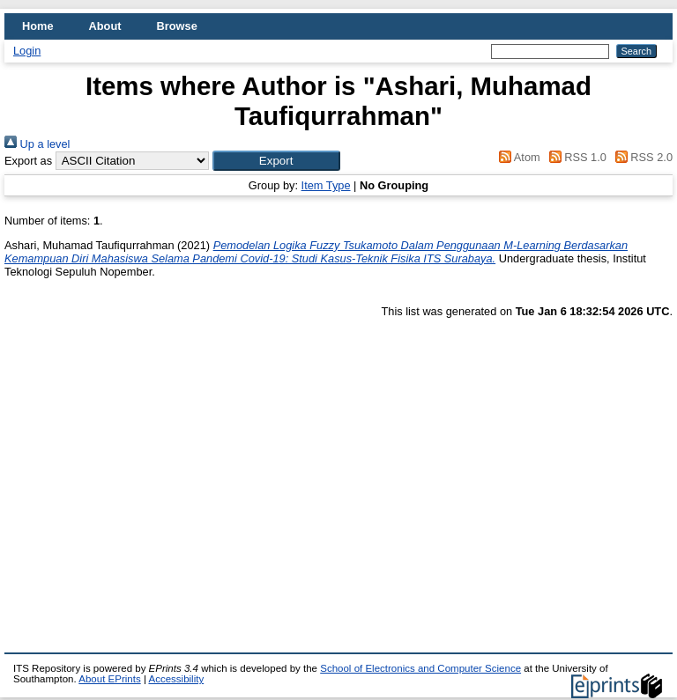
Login (27, 50)
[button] (276, 161)
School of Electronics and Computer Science (420, 668)
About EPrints (109, 679)
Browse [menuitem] (177, 26)
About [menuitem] (105, 26)
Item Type (326, 185)
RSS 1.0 (574, 157)
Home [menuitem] (38, 26)
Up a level (37, 144)
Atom (517, 157)
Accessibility (176, 679)
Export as (28, 160)
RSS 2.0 (641, 157)
